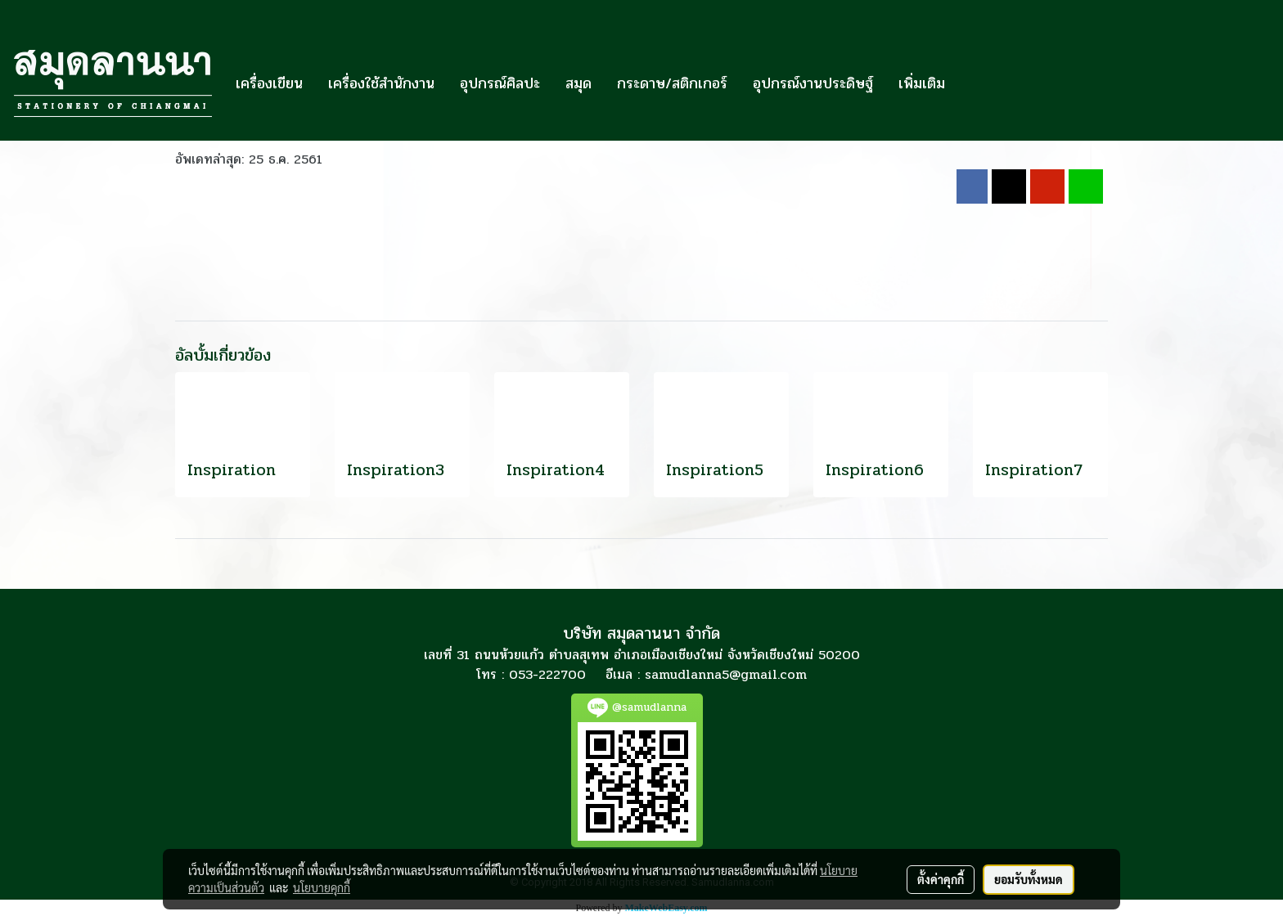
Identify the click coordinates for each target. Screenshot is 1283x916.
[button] (972, 83)
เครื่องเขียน (269, 83)
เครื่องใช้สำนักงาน (381, 83)
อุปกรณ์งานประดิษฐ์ (813, 83)
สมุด (578, 83)
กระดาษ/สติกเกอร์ (672, 83)
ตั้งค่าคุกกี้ (940, 879)
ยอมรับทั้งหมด (1028, 879)
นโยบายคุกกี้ (321, 887)
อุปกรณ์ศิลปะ (500, 83)
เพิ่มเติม (921, 83)
